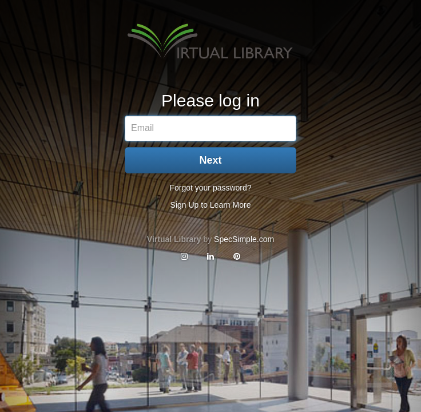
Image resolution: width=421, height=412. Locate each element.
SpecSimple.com (244, 239)
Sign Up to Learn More (210, 204)
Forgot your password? (210, 187)
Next (210, 160)
